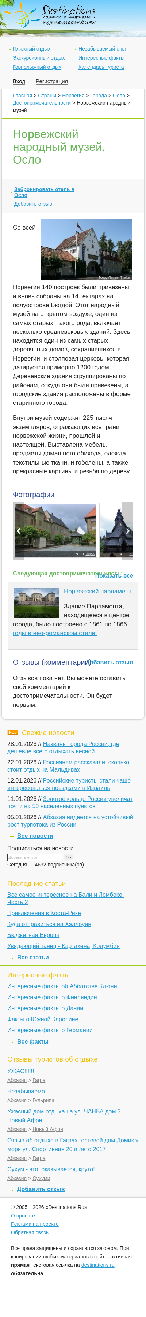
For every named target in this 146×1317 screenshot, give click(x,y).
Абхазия (17, 1080)
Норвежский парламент (98, 591)
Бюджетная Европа (33, 935)
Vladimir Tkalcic (119, 277)
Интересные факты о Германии (50, 1030)
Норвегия (73, 95)
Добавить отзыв (33, 204)
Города (98, 95)
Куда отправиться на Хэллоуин (49, 924)
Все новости (35, 836)
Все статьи (33, 957)
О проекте (23, 1216)
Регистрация (52, 81)
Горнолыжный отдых (37, 67)
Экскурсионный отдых (39, 58)
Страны (47, 95)
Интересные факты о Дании (45, 1008)
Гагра (38, 1080)
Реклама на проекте (35, 1224)
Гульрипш (43, 1100)
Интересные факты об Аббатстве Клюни (62, 986)
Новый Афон (47, 1129)
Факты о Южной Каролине (42, 1019)
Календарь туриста (101, 67)
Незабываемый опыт (103, 49)
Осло (119, 95)
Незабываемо (26, 1091)
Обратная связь (30, 1232)
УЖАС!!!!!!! (21, 1071)
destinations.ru (98, 1265)
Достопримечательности (42, 103)
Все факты (33, 1041)
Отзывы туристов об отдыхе (52, 1059)
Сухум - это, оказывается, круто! (51, 1169)
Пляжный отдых (31, 49)
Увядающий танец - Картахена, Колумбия (63, 946)
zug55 (90, 554)
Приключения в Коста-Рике (44, 913)
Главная (22, 95)
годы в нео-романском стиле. (55, 633)
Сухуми (41, 1178)
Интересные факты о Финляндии (52, 997)
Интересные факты (101, 58)
